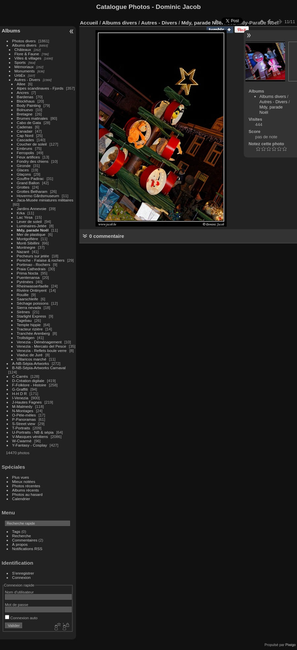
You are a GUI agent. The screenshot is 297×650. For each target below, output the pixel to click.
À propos (20, 544)
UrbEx (20, 75)
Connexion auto (21, 618)
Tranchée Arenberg (33, 333)
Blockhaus (26, 101)
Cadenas (24, 127)
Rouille (23, 294)
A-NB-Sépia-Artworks (30, 363)
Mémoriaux (24, 67)
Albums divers (24, 45)
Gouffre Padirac (30, 178)
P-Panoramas (24, 419)
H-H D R (19, 393)
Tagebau (24, 320)
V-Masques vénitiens (30, 436)
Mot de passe (16, 604)
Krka (21, 213)
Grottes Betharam (32, 191)
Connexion (21, 577)
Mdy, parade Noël (33, 230)
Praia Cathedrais (31, 269)
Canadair (25, 131)
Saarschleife (27, 299)
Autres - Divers (27, 79)
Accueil (89, 22)
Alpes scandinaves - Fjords (40, 88)
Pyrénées (25, 282)
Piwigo (290, 645)
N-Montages (22, 411)
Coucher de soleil (32, 144)
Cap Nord (25, 135)
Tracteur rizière (30, 329)
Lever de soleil (29, 221)
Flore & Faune (27, 54)
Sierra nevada (29, 307)
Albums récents (25, 490)
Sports (20, 62)
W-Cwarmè (22, 441)
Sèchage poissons (33, 303)
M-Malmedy (22, 406)
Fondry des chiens (33, 161)
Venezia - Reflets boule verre (42, 350)
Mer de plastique (31, 234)
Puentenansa (28, 277)
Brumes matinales (32, 118)
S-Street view (23, 423)
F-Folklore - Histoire (29, 385)
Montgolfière (27, 239)
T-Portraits (21, 428)
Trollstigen (26, 337)
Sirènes (23, 312)
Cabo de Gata (29, 122)
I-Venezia (20, 398)
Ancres (23, 92)
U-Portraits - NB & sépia (33, 432)
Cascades (25, 140)
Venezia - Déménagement (39, 342)
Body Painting (29, 105)
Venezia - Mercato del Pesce (41, 346)
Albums (11, 30)
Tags (16, 531)
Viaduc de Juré (30, 355)
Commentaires (25, 540)
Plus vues (20, 477)
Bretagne (25, 114)
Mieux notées (23, 481)
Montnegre (26, 247)
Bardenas (25, 97)
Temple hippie (29, 325)
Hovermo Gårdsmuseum (38, 196)
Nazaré (23, 251)
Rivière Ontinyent (32, 290)
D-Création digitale (28, 380)
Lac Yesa (25, 217)
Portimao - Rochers (33, 264)
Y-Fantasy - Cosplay (29, 445)
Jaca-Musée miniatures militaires (45, 200)
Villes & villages (28, 58)
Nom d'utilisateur (19, 592)
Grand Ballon (28, 183)
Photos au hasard (27, 494)
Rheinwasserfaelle (33, 286)
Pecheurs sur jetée (33, 256)
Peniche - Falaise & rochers (41, 260)
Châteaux (23, 49)
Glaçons (24, 174)
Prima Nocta (27, 273)
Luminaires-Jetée (32, 226)
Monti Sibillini (28, 243)
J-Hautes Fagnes (27, 402)
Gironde (24, 165)
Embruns (24, 148)
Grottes (23, 187)
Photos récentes (26, 486)
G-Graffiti (20, 389)
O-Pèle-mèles (24, 415)
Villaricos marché (31, 359)
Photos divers (24, 41)
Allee (21, 84)
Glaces (23, 170)
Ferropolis (25, 153)
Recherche (21, 536)
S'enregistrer (23, 573)
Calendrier (21, 499)
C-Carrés (20, 376)
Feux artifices (28, 157)
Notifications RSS (27, 548)
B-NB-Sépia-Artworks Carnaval (39, 368)
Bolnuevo (25, 110)
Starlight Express (31, 316)
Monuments (25, 71)
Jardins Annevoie (32, 208)
